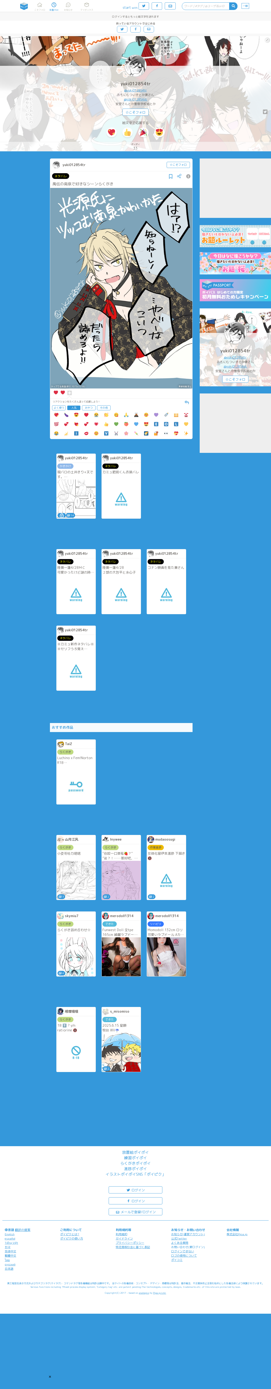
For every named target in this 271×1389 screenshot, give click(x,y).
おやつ (89, 408)
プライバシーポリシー (130, 1243)
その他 (104, 408)
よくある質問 (179, 1243)
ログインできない (182, 1251)
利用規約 (121, 1234)
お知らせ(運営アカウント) (188, 1234)
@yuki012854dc (135, 99)
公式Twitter (179, 1238)
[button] (50, 1377)
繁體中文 (10, 1256)
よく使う (59, 408)
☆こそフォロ (135, 112)
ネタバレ (60, 176)
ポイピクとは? (69, 1234)
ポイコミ (177, 1260)
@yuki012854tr (135, 90)
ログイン (135, 1190)
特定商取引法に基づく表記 (133, 1247)
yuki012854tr (136, 84)
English (10, 1234)
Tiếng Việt (11, 1243)
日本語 (9, 1269)
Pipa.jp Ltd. (159, 1292)
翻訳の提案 (22, 1230)
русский (10, 1264)
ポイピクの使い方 (71, 1238)
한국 (7, 1247)
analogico (144, 1292)
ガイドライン (124, 1238)
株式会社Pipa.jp (237, 1234)
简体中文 (10, 1251)
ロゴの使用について (184, 1256)
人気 (74, 408)
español (10, 1238)
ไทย (7, 1260)
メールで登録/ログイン (136, 1212)
